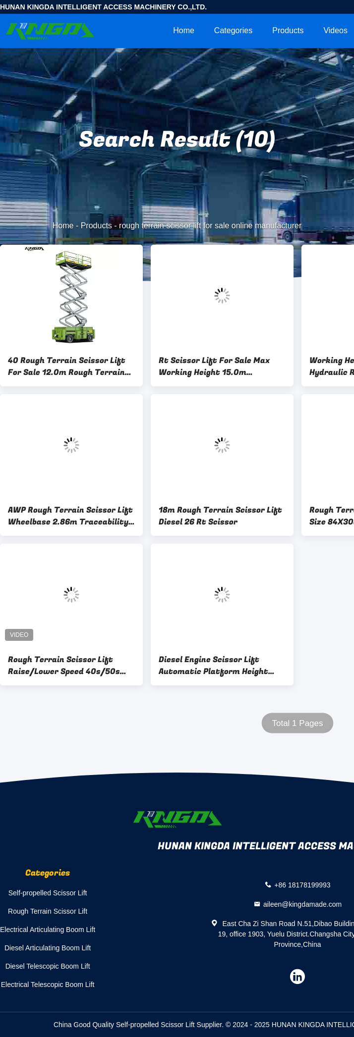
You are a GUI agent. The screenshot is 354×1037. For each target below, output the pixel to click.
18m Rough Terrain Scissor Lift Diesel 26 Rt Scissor (220, 516)
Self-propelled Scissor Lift (47, 893)
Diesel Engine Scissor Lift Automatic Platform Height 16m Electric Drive (213, 665)
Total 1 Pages (297, 723)
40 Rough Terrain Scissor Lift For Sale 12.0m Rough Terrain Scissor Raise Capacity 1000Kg (69, 366)
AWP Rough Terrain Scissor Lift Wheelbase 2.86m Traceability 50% (70, 516)
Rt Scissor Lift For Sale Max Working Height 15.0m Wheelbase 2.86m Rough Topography (214, 366)
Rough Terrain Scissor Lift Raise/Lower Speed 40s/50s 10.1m (64, 665)
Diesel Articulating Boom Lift (47, 948)
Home (183, 30)
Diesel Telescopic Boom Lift (47, 966)
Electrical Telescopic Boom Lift (48, 984)
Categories (233, 30)
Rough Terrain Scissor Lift (47, 911)
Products (287, 30)
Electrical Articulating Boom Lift (47, 929)
